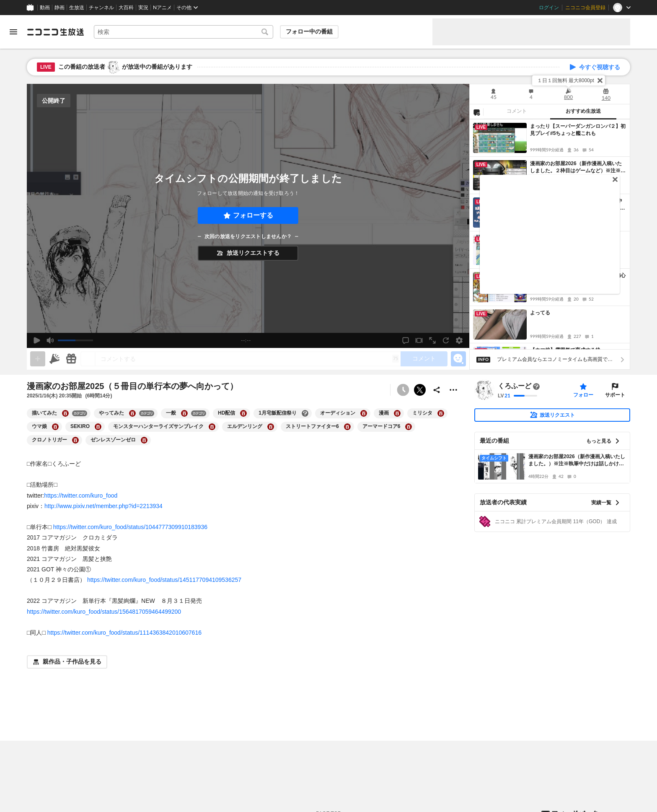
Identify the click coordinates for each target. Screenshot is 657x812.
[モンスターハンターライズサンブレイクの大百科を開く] (212, 426)
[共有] (436, 390)
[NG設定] (476, 112)
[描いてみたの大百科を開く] (65, 413)
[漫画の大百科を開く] (397, 413)
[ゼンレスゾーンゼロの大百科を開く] (144, 440)
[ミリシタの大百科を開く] (440, 413)
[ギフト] (71, 358)
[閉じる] (600, 80)
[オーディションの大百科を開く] (363, 413)
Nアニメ (162, 7)
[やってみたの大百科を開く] (132, 413)
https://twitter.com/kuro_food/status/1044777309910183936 (130, 527)
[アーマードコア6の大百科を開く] (408, 426)
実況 (143, 7)
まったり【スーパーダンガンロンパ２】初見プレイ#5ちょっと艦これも (578, 129)
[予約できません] (403, 390)
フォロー (583, 395)
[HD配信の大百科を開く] (243, 413)
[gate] (37, 358)
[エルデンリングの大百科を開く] (270, 426)
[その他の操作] (453, 390)
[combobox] (183, 32)
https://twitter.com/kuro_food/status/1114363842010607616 (124, 632)
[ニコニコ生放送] (55, 32)
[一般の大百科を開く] (184, 413)
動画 (45, 7)
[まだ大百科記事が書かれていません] (536, 386)
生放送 (76, 7)
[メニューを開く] (13, 31)
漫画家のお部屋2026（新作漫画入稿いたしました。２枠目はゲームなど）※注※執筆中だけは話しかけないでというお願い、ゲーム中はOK (578, 167)
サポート (615, 395)
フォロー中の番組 (309, 31)
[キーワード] (183, 32)
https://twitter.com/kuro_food (80, 495)
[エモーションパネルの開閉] (458, 358)
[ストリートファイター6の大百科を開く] (347, 426)
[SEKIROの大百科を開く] (98, 426)
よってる (540, 313)
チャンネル (101, 7)
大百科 (126, 7)
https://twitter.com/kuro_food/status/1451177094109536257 (164, 579)
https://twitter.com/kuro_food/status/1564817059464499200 (104, 611)
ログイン (549, 7)
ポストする (420, 390)
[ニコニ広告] (54, 358)
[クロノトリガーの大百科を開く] (75, 440)
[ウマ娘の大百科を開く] (55, 426)
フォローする (253, 215)
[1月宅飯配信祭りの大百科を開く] (305, 413)
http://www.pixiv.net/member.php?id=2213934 (103, 506)
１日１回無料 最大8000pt (565, 80)
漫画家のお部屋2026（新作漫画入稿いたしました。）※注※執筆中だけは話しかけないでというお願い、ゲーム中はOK (576, 460)
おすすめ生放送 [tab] (583, 111)
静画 (59, 7)
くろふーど (514, 386)
